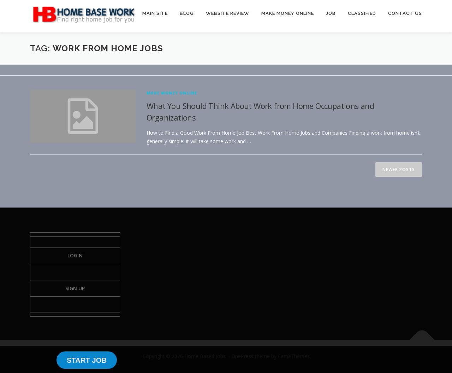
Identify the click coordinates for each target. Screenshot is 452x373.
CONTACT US (405, 13)
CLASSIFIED (362, 13)
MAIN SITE (155, 13)
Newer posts (398, 170)
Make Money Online (172, 92)
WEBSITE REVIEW (227, 13)
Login (75, 255)
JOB (331, 13)
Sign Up (75, 288)
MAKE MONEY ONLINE (287, 13)
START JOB (87, 360)
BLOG (187, 13)
